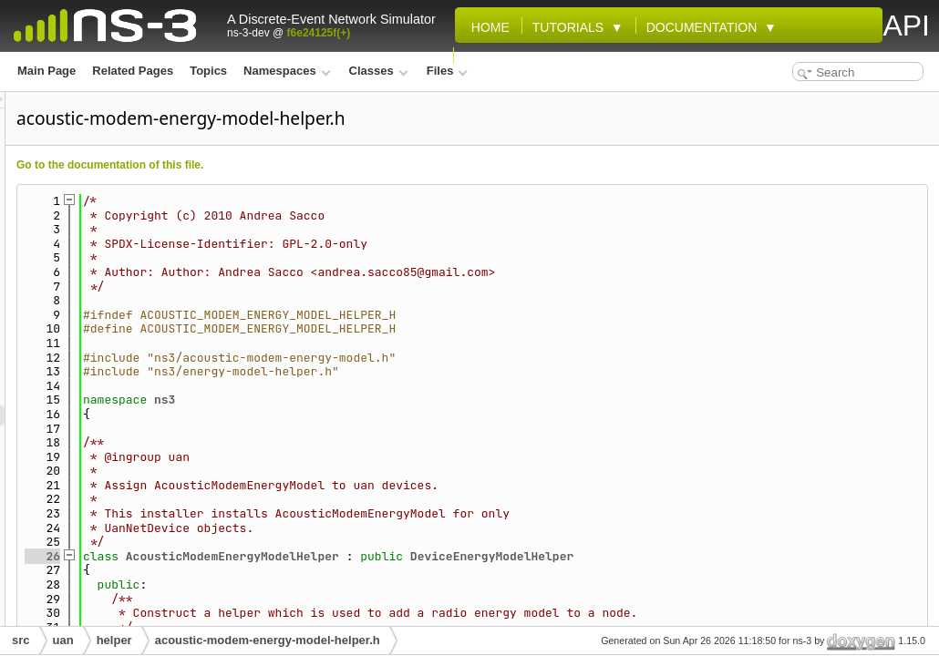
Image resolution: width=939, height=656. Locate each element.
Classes (378, 70)
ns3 (392, 399)
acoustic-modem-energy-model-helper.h (267, 640)
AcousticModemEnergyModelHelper (460, 556)
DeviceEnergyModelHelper (719, 556)
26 (270, 556)
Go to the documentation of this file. (337, 165)
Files (447, 70)
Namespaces (286, 70)
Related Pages (132, 70)
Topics (208, 70)
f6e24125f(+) (319, 32)
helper (114, 640)
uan (63, 640)
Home (487, 27)
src (21, 640)
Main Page (46, 70)
